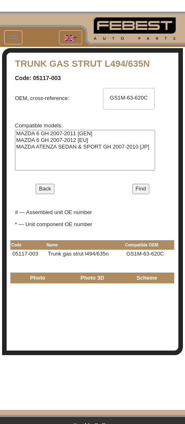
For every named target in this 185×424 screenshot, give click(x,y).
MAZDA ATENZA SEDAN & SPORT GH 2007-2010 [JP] (85, 147)
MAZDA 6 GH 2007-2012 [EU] (85, 140)
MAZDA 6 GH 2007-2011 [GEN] (85, 133)
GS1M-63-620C (129, 98)
